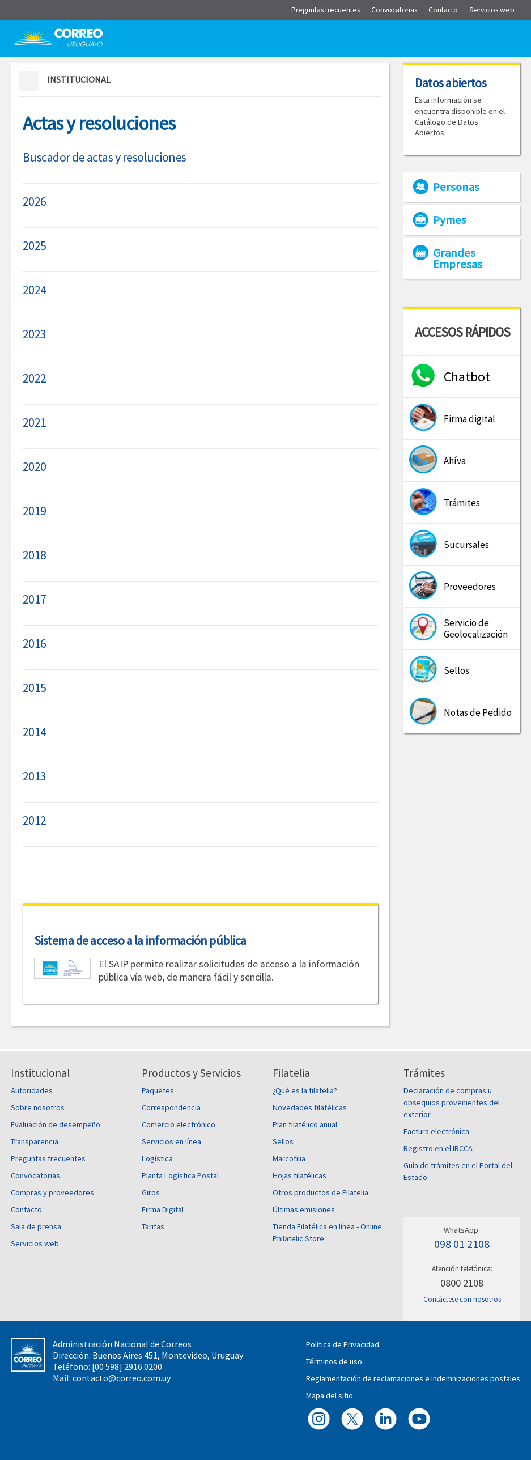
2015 (34, 687)
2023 (34, 334)
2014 (34, 732)
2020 (34, 466)
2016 (34, 643)
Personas (456, 187)
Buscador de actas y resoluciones (104, 157)
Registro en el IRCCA (438, 1148)
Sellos (283, 1141)
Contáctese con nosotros (462, 1299)
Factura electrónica (436, 1131)
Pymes (449, 220)
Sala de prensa (36, 1226)
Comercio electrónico (178, 1124)
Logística (157, 1158)
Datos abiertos (450, 83)
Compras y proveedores (52, 1192)
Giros (151, 1192)
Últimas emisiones (304, 1209)
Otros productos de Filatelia (320, 1192)
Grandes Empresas (457, 258)
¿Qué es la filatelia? (305, 1090)
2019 (34, 511)
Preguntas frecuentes (48, 1158)
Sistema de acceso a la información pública (140, 940)
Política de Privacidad (342, 1344)
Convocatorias (35, 1175)
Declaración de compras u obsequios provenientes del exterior (451, 1102)
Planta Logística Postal (180, 1175)
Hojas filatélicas (299, 1175)
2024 (34, 290)
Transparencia (34, 1141)
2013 (34, 776)
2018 (34, 555)
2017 (34, 599)
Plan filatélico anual (305, 1124)
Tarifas (153, 1226)
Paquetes (158, 1090)
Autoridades (32, 1090)
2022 (34, 378)
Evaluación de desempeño (55, 1124)
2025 (34, 245)
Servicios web (35, 1243)
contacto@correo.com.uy (122, 1377)
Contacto (26, 1209)
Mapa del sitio (329, 1395)
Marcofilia (289, 1158)
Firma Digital (163, 1209)
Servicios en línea (171, 1141)
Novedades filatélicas (310, 1107)
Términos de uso (334, 1361)
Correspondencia (171, 1107)
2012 (34, 820)
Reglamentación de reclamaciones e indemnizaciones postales (413, 1378)
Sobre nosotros (38, 1107)
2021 (34, 422)
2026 (34, 201)
